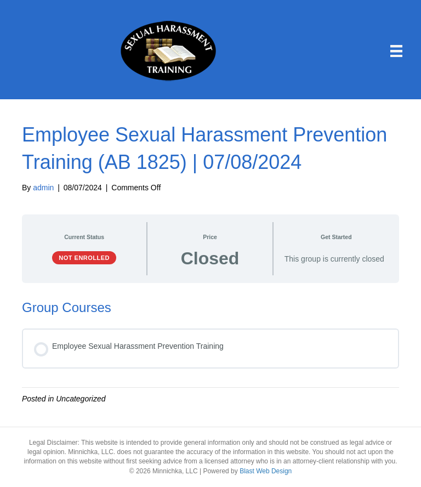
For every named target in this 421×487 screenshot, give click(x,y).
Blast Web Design (266, 471)
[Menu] (396, 51)
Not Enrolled (84, 257)
